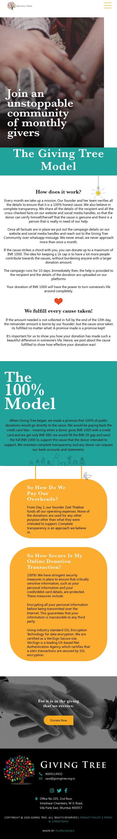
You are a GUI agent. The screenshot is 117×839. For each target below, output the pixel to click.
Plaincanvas (65, 830)
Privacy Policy (90, 817)
